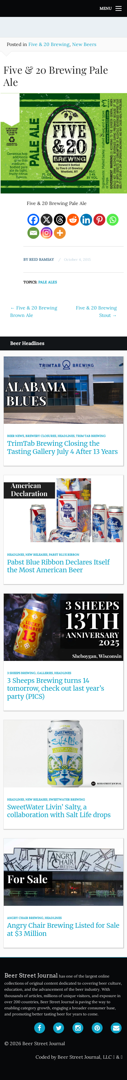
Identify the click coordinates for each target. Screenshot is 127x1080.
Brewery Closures (40, 436)
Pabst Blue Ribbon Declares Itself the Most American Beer (58, 566)
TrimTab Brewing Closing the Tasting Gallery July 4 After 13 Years (62, 447)
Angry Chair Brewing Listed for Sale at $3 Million (63, 929)
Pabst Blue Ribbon (64, 554)
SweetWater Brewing (67, 799)
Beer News (15, 436)
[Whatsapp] (113, 220)
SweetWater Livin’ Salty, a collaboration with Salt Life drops (59, 811)
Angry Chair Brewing (25, 918)
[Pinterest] (99, 220)
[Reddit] (73, 220)
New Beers (84, 44)
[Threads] (60, 220)
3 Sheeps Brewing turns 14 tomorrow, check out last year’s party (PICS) (55, 688)
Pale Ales (47, 282)
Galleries (45, 673)
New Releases (36, 554)
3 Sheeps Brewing (21, 673)
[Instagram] (46, 233)
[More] (60, 233)
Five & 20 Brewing (48, 44)
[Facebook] (33, 220)
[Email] (33, 233)
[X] (46, 220)
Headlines (66, 436)
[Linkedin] (86, 220)
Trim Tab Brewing (91, 436)
